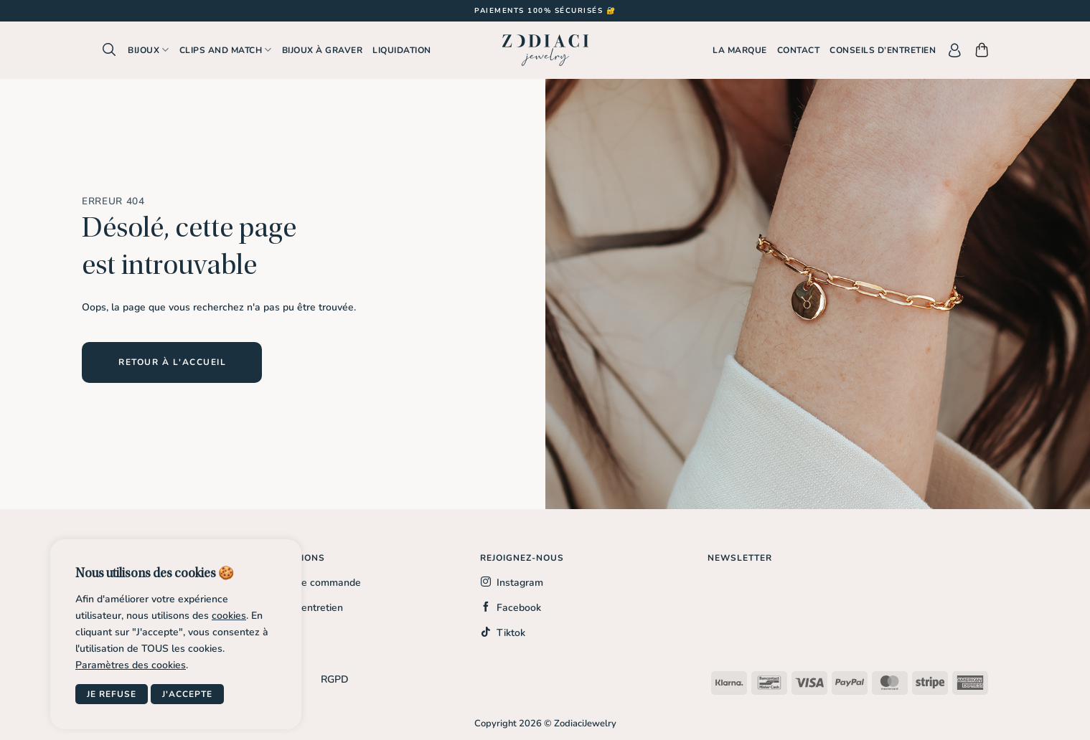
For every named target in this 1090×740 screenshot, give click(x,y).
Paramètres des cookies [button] (130, 665)
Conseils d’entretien (883, 50)
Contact (798, 50)
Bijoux (148, 50)
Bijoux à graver (322, 50)
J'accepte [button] (187, 694)
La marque (740, 50)
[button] (109, 49)
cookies (229, 615)
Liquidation (401, 50)
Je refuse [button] (111, 694)
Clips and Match (225, 50)
